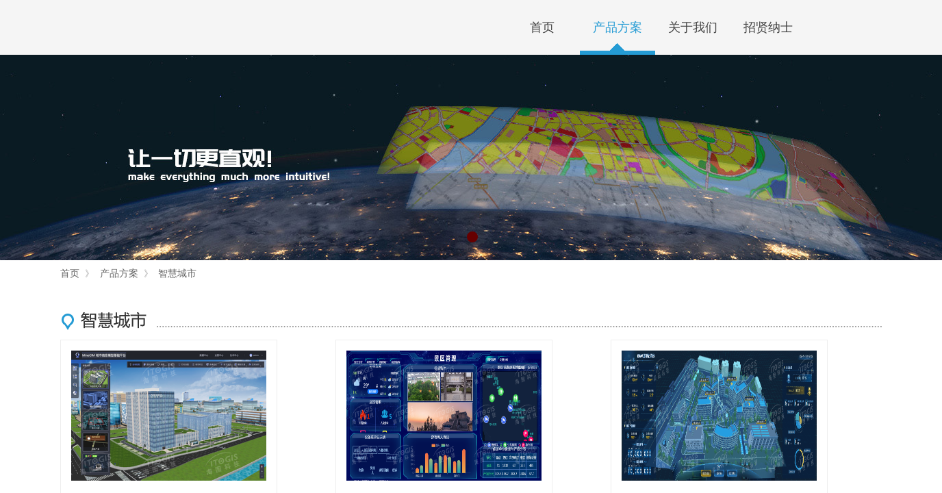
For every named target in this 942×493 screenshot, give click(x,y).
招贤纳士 (768, 27)
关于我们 (692, 27)
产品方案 (617, 27)
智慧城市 (177, 273)
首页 (542, 27)
